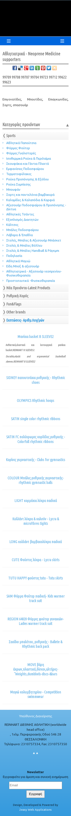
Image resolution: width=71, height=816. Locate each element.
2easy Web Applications (35, 809)
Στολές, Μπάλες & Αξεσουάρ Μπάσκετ (33, 240)
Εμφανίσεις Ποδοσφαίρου (25, 169)
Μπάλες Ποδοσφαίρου (22, 230)
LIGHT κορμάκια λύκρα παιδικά (35, 501)
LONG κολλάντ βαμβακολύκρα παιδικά (35, 542)
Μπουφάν (13, 189)
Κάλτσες (12, 224)
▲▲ (35, 753)
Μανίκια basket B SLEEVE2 (35, 337)
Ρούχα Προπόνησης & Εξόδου (27, 179)
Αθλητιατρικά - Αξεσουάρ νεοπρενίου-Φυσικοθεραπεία (34, 273)
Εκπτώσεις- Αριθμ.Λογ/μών (25, 320)
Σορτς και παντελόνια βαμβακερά (30, 194)
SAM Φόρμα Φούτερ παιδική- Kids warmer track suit (35, 598)
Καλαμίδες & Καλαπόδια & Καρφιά (30, 200)
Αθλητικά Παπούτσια (21, 143)
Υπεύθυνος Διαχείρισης (35, 716)
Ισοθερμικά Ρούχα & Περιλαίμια (28, 158)
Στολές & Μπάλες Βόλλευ (24, 245)
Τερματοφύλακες (18, 174)
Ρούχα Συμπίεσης (18, 184)
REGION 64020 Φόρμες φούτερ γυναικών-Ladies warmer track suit (35, 621)
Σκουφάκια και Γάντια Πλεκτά (27, 163)
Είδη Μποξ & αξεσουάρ (22, 266)
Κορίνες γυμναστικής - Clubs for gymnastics (35, 460)
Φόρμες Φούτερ (18, 148)
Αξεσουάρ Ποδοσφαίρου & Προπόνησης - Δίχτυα (36, 207)
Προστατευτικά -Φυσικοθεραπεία (30, 280)
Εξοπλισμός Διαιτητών (22, 219)
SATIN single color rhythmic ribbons (35, 419)
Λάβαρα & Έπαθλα (19, 235)
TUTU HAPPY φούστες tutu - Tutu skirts (35, 578)
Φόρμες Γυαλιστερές (21, 153)
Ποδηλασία (14, 255)
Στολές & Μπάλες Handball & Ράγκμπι (32, 250)
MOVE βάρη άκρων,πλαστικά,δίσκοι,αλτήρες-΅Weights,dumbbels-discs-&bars (35, 669)
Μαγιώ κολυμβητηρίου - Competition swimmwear (35, 694)
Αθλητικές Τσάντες (20, 214)
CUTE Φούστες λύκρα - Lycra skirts (35, 560)
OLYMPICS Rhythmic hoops (35, 400)
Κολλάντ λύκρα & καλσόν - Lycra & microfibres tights (35, 521)
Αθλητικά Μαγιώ (18, 261)
